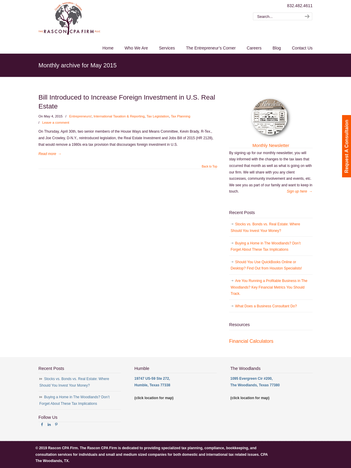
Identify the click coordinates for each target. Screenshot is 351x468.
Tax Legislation (158, 116)
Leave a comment (55, 122)
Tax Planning (180, 116)
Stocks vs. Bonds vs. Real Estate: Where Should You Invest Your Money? (265, 227)
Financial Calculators (251, 341)
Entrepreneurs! (80, 116)
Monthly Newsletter (270, 145)
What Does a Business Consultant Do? (266, 306)
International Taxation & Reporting (119, 116)
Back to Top (209, 166)
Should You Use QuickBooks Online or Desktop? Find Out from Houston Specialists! (266, 265)
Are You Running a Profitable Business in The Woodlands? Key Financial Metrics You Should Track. (269, 287)
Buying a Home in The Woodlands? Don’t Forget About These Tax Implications (266, 246)
